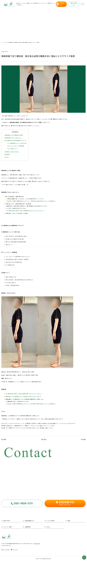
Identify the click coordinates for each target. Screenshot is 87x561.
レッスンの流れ (50, 521)
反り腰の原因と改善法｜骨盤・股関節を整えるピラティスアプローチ (25, 210)
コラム (48, 527)
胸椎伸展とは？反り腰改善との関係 (13, 135)
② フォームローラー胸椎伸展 (15, 146)
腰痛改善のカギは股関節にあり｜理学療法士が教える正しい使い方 (23, 396)
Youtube (15, 549)
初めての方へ (7, 521)
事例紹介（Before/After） (11, 151)
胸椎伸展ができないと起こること (13, 138)
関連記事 (7, 154)
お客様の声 (28, 527)
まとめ (6, 157)
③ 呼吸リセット (12, 148)
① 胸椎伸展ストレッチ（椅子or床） (17, 143)
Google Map (36, 543)
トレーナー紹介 (8, 527)
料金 (69, 521)
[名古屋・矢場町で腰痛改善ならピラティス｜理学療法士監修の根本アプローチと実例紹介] (31, 201)
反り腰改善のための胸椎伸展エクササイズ (15, 140)
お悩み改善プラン (29, 521)
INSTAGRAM (6, 549)
